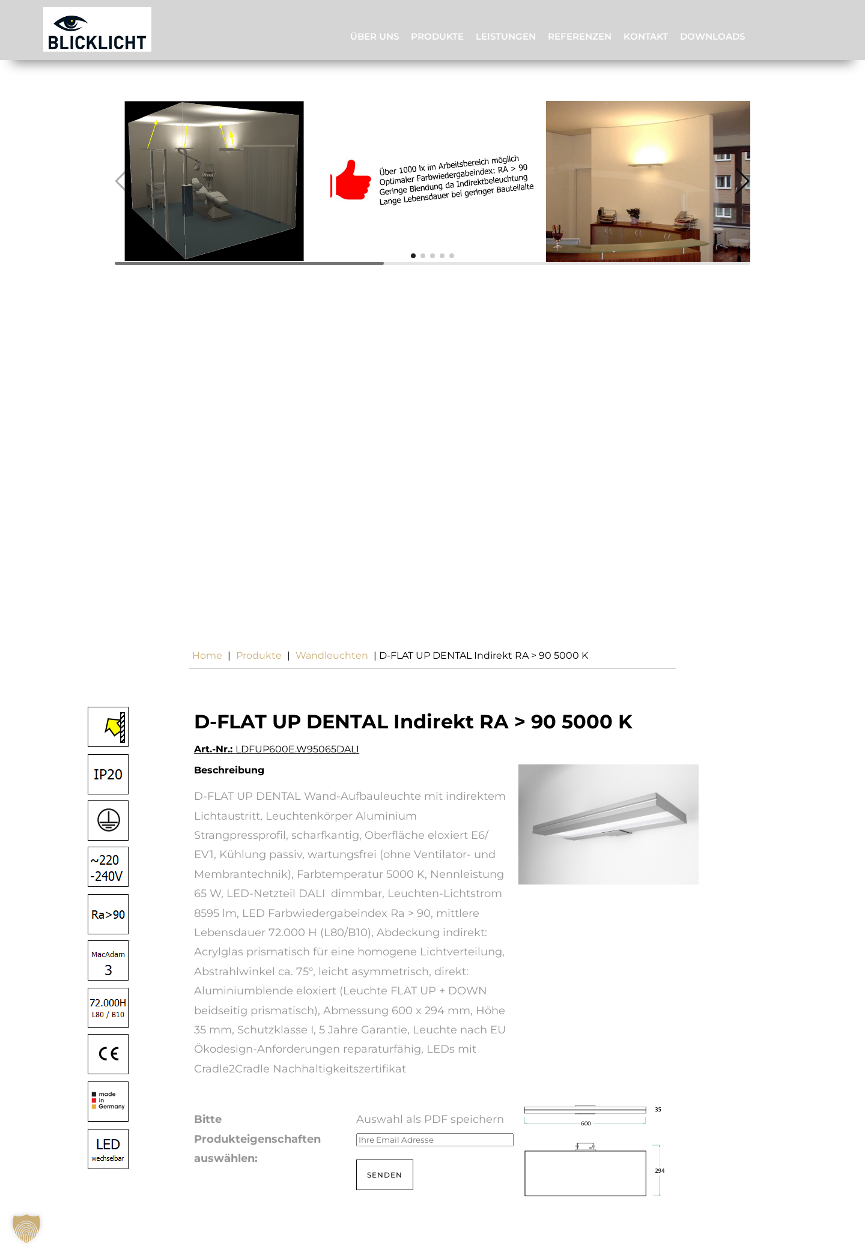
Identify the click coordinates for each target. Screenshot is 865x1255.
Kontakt (646, 36)
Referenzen (580, 36)
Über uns (374, 36)
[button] (413, 255)
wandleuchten (332, 655)
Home (207, 655)
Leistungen (506, 36)
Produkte (437, 36)
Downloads (712, 36)
